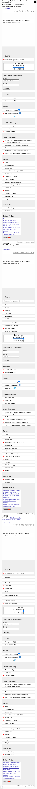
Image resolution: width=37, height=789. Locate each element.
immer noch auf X (10, 660)
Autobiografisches (9, 709)
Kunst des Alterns (9, 754)
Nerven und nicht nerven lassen (11, 762)
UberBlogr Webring (10, 675)
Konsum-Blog (8, 717)
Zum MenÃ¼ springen (35, 1)
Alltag (6, 706)
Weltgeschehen (9, 740)
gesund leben (8, 712)
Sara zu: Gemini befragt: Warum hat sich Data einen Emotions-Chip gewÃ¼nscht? (18, 685)
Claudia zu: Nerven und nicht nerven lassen (16, 692)
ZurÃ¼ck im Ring (9, 670)
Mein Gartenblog (9, 751)
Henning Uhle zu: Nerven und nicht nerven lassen (18, 697)
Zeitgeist (7, 743)
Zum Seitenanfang (1, 787)
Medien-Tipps (8, 731)
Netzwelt (7, 734)
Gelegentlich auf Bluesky (12, 654)
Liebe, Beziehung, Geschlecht (12, 729)
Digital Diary (6, 8)
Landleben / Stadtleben (11, 720)
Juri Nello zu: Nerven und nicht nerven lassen (16, 689)
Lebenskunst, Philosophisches (13, 726)
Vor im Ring (8, 672)
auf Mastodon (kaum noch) (13, 657)
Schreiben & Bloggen (10, 737)
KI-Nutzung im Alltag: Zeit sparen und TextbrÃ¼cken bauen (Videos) (11, 773)
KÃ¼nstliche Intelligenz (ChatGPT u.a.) (15, 714)
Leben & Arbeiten (9, 723)
